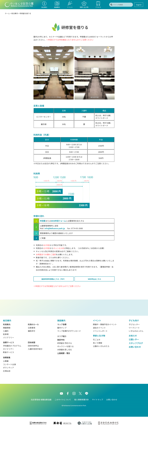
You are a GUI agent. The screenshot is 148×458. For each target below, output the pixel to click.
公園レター (134, 367)
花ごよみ (96, 368)
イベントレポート (100, 359)
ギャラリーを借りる (65, 375)
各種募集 (6, 386)
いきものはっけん (136, 359)
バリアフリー (8, 366)
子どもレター (134, 353)
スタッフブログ (136, 371)
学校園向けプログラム (12, 374)
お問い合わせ (135, 375)
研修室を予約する (64, 371)
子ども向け (134, 348)
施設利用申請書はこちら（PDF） (53, 279)
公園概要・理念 (63, 381)
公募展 (6, 389)
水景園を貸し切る (64, 378)
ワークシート (134, 356)
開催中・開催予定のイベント (105, 353)
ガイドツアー (8, 377)
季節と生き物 (99, 364)
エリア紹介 (61, 364)
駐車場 (6, 362)
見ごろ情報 (97, 371)
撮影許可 (31, 359)
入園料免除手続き (35, 377)
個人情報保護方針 (81, 428)
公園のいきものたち (101, 374)
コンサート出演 (9, 393)
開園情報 (6, 356)
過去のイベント (99, 356)
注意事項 (31, 356)
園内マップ (61, 356)
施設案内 (61, 348)
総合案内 (14, 13)
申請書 (42, 220)
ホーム (7, 13)
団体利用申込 (33, 374)
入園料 (6, 359)
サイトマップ (97, 428)
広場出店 (6, 399)
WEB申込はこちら (94, 279)
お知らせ (133, 364)
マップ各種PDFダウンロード (69, 359)
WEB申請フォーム (58, 220)
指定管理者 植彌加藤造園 (41, 428)
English (138, 4)
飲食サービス (8, 380)
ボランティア (8, 396)
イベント (97, 348)
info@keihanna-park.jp (55, 228)
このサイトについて (63, 428)
